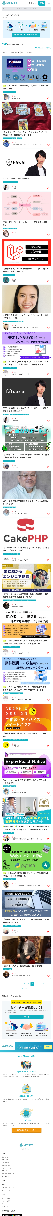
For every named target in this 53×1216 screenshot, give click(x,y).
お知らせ (4, 1170)
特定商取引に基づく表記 (8, 1187)
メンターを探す (6, 1198)
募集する (26, 1017)
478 (26, 988)
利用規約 (4, 1184)
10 (43, 984)
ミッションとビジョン (8, 1173)
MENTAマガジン (6, 1206)
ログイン (33, 3)
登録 (42, 3)
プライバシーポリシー (8, 1190)
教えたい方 (5, 1157)
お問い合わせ (5, 1176)
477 (22, 988)
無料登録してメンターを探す (26, 1130)
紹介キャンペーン (6, 1168)
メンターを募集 (6, 1201)
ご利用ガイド (5, 1162)
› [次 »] (30, 988)
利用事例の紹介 (6, 1165)
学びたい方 (5, 1159)
